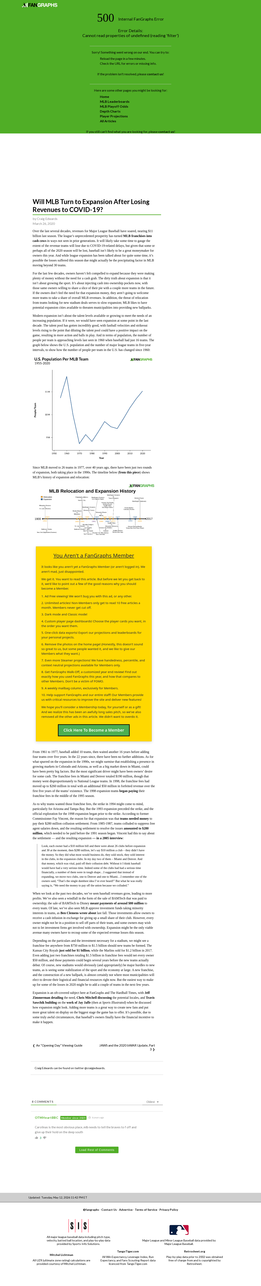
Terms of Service (146, 1209)
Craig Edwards (47, 219)
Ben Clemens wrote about (78, 913)
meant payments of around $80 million (117, 903)
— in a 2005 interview (107, 838)
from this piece (129, 472)
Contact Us (109, 1209)
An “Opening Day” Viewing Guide (59, 1045)
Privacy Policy (168, 1209)
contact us (155, 74)
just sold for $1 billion (74, 950)
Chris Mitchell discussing (94, 997)
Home (104, 96)
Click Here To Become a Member (93, 730)
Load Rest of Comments (96, 1150)
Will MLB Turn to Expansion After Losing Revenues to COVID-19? (91, 205)
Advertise (126, 1209)
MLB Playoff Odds (114, 106)
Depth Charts (110, 111)
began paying (128, 791)
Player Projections (114, 116)
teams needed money (134, 818)
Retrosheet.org (194, 1251)
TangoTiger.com (128, 1251)
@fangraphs (91, 1209)
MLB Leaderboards (114, 101)
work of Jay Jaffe (78, 1002)
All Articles (108, 121)
